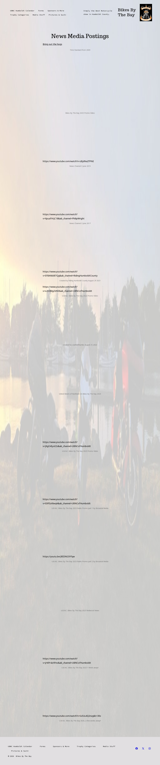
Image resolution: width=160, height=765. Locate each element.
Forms (41, 11)
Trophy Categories (19, 15)
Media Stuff (39, 15)
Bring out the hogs (52, 44)
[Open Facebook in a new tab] (136, 748)
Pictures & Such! (57, 15)
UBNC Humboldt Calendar (22, 11)
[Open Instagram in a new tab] (149, 748)
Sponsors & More (56, 11)
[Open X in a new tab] (143, 748)
